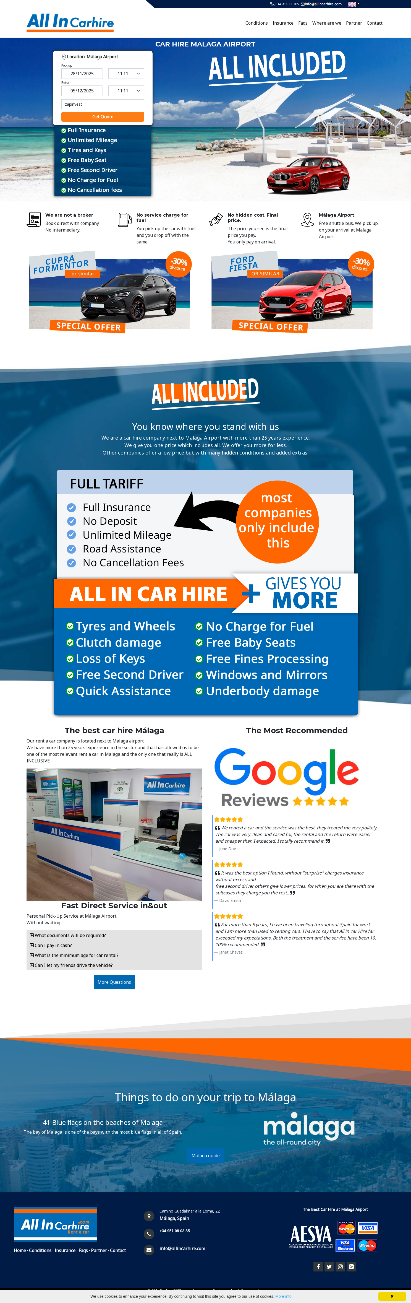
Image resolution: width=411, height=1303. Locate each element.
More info (283, 1296)
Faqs (303, 23)
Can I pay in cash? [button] (51, 945)
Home (20, 1250)
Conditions (256, 23)
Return (66, 82)
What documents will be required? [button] (68, 935)
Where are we (326, 23)
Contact (375, 23)
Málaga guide (206, 1156)
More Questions (114, 982)
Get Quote (102, 117)
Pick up (66, 65)
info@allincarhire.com (182, 1248)
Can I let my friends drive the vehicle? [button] (71, 965)
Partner (354, 23)
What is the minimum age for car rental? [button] (74, 955)
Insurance (283, 23)
